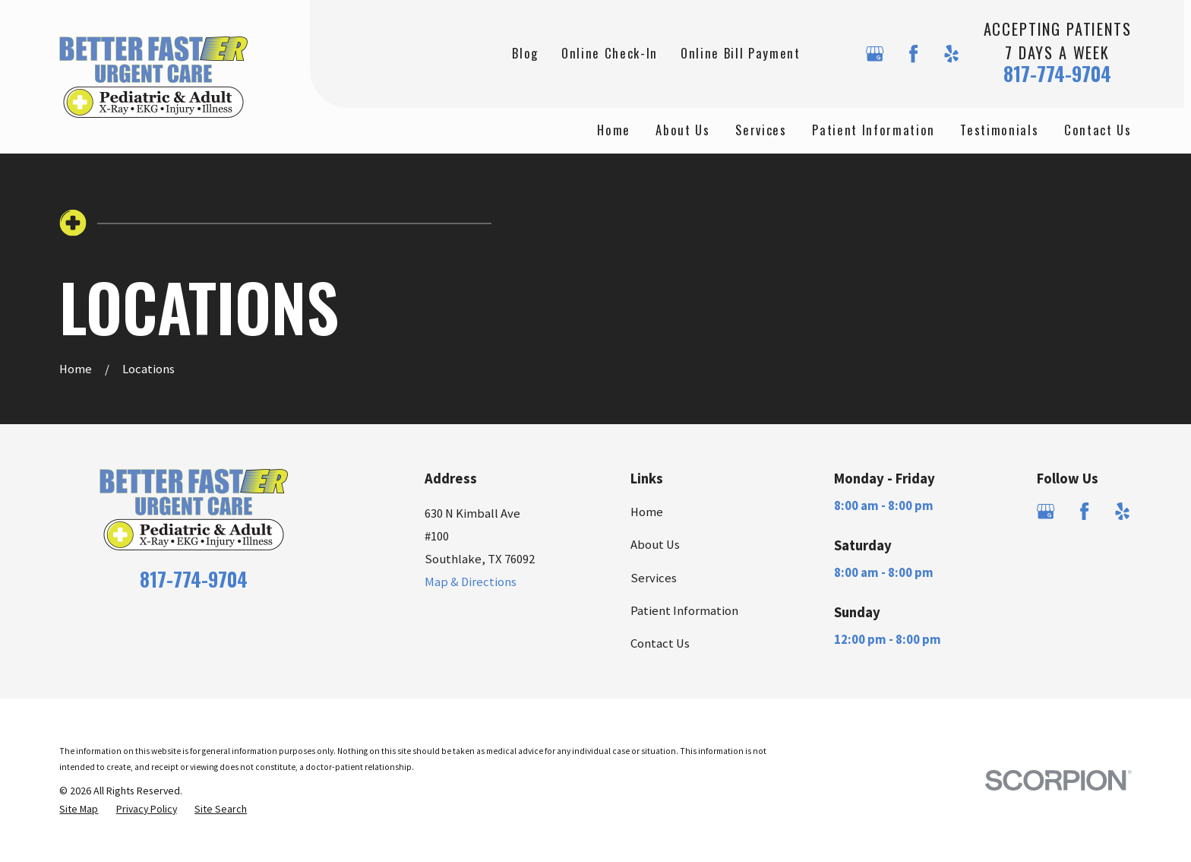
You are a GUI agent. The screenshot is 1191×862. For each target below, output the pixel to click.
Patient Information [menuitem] (873, 129)
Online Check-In (609, 52)
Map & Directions (471, 582)
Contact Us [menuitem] (1098, 129)
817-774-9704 (1057, 73)
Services (653, 578)
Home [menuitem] (613, 129)
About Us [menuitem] (682, 129)
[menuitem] (78, 808)
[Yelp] (951, 53)
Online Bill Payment (741, 52)
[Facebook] (913, 53)
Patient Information (684, 611)
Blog (525, 52)
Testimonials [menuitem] (999, 129)
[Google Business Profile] (874, 53)
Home (646, 512)
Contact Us (660, 643)
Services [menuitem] (760, 129)
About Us (655, 545)
